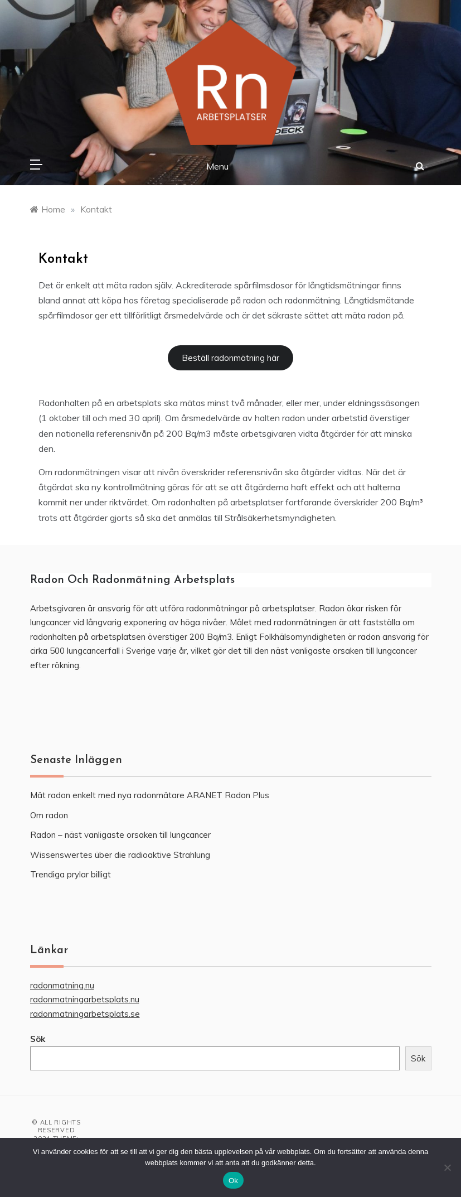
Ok (233, 1180)
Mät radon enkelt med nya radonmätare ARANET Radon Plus (149, 795)
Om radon (49, 815)
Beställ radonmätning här (230, 358)
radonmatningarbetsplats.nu (84, 999)
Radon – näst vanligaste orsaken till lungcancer (120, 834)
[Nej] (447, 1167)
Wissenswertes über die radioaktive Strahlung (120, 855)
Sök (37, 1039)
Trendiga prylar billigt (70, 874)
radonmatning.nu (62, 985)
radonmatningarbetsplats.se (85, 1013)
